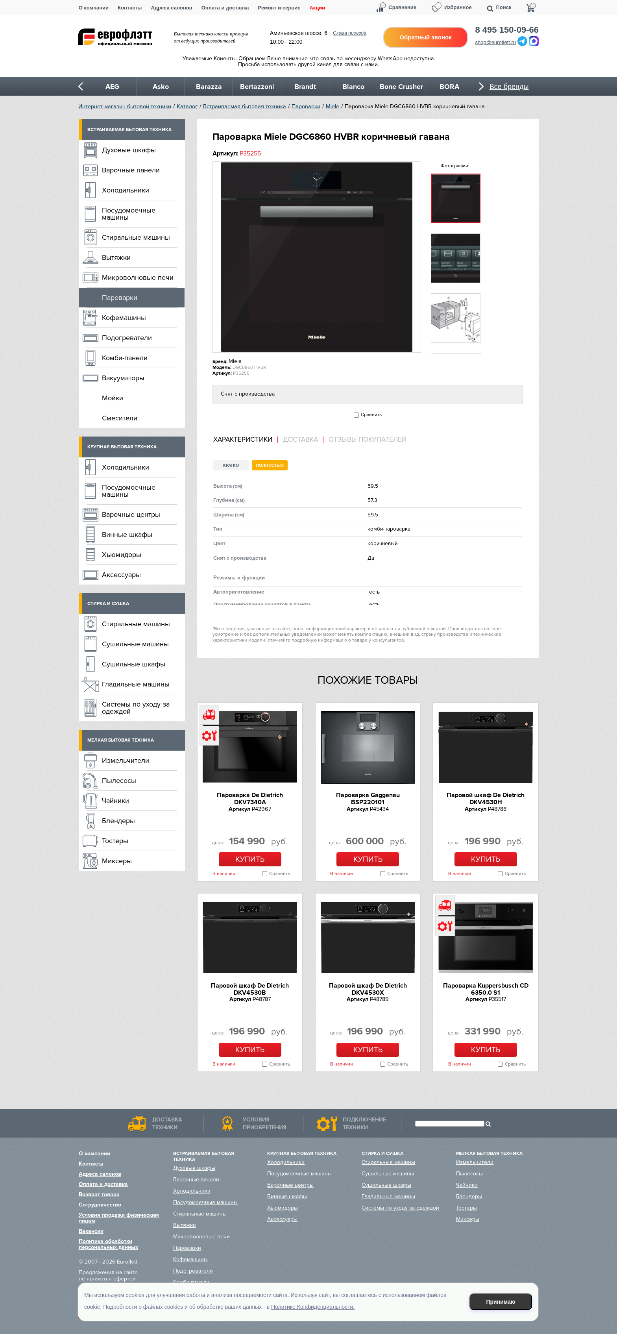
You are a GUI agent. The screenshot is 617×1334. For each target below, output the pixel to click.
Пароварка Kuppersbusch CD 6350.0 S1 (485, 989)
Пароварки (306, 106)
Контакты (130, 8)
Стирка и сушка (108, 604)
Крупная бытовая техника (122, 447)
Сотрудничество (100, 1204)
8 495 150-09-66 (507, 30)
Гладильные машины (136, 684)
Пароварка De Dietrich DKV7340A (250, 798)
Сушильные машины (135, 644)
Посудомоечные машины (128, 214)
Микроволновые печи (138, 277)
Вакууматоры (123, 378)
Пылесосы (119, 780)
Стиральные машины (136, 237)
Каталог (187, 106)
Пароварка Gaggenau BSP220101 (368, 798)
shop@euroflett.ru (495, 42)
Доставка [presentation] (300, 440)
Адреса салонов (171, 8)
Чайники (115, 800)
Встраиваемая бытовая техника (244, 106)
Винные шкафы (127, 534)
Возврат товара (99, 1194)
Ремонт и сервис (279, 8)
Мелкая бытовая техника (120, 740)
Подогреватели (127, 337)
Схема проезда (349, 33)
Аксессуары (121, 574)
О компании (94, 8)
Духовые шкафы (129, 150)
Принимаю (500, 1302)
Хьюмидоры (121, 554)
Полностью (270, 465)
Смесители (119, 418)
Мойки (112, 398)
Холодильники (125, 190)
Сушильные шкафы (133, 664)
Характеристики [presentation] (242, 440)
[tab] (245, 440)
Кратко (231, 465)
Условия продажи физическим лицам (119, 1218)
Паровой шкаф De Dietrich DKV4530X (368, 989)
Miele (332, 106)
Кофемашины (124, 317)
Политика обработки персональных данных (108, 1244)
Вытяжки (116, 257)
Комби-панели (125, 357)
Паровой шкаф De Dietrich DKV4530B (250, 989)
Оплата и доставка (225, 8)
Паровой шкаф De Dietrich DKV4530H (486, 798)
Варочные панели (131, 170)
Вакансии (91, 1231)
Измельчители (125, 760)
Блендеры (118, 820)
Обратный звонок (425, 37)
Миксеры (117, 861)
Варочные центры (131, 514)
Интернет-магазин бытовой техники (124, 106)
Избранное (458, 7)
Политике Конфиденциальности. (313, 1307)
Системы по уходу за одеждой (136, 708)
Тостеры (115, 840)
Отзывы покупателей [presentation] (367, 440)
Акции (317, 8)
